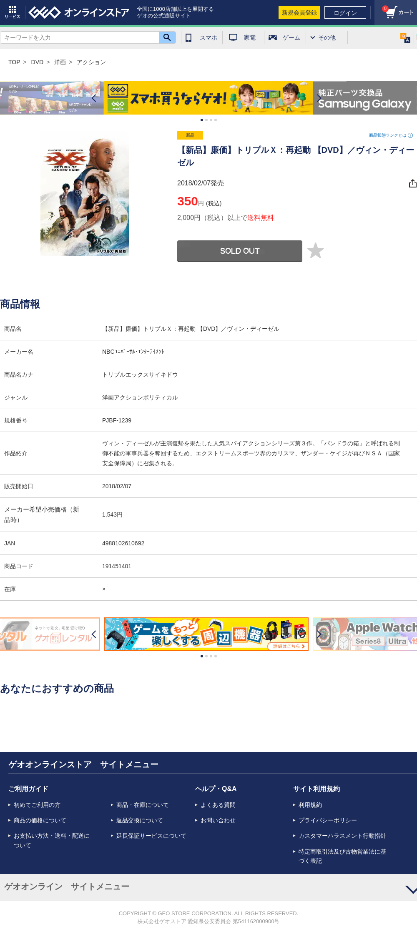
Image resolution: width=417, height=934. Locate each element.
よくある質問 (218, 805)
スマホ (208, 37)
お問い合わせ (218, 820)
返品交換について (139, 820)
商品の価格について (40, 820)
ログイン (345, 13)
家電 (250, 37)
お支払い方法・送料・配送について (52, 840)
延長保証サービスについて (151, 835)
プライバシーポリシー (328, 820)
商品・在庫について (142, 805)
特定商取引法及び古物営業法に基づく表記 (342, 856)
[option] (208, 98)
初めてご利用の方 (37, 805)
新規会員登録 (299, 12)
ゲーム (291, 37)
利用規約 (310, 805)
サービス (12, 12)
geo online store (79, 12)
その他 (327, 37)
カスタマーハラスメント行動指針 (342, 835)
